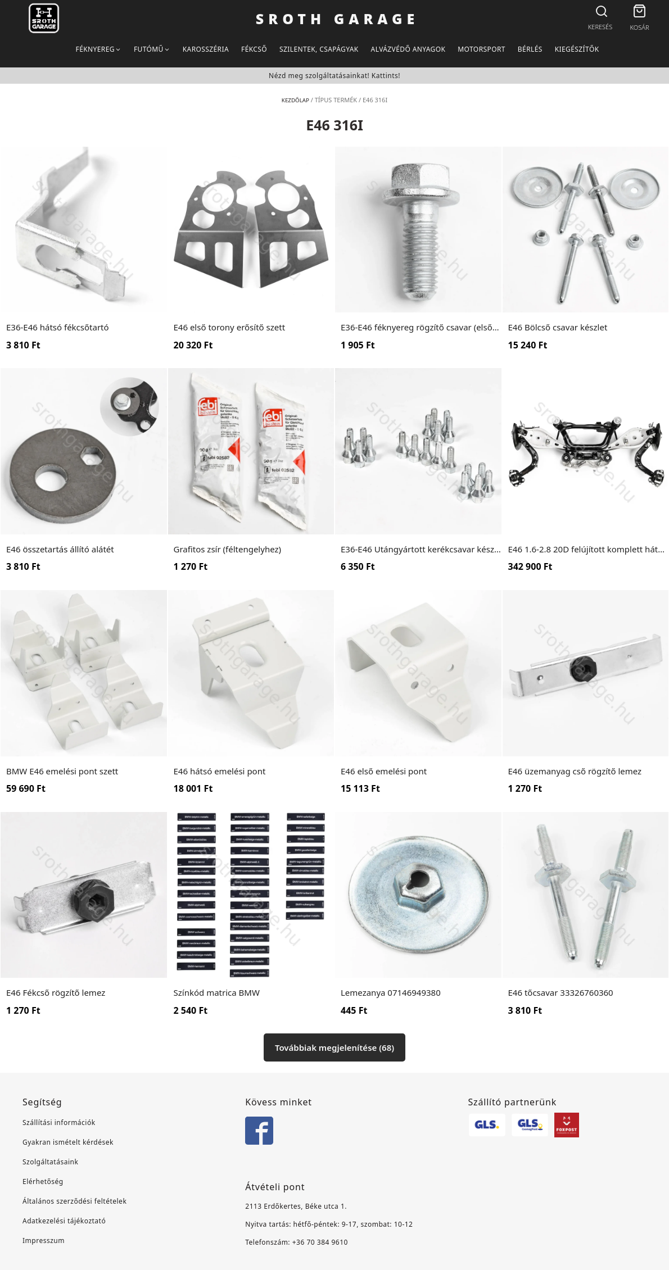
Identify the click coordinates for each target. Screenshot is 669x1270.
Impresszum (43, 1240)
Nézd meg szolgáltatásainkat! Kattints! (334, 75)
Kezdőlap (295, 100)
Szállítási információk (59, 1122)
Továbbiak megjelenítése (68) (334, 1047)
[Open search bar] (600, 11)
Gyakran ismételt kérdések (68, 1142)
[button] (639, 12)
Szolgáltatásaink (50, 1162)
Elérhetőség (43, 1181)
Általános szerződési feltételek (74, 1201)
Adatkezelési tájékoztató (64, 1221)
